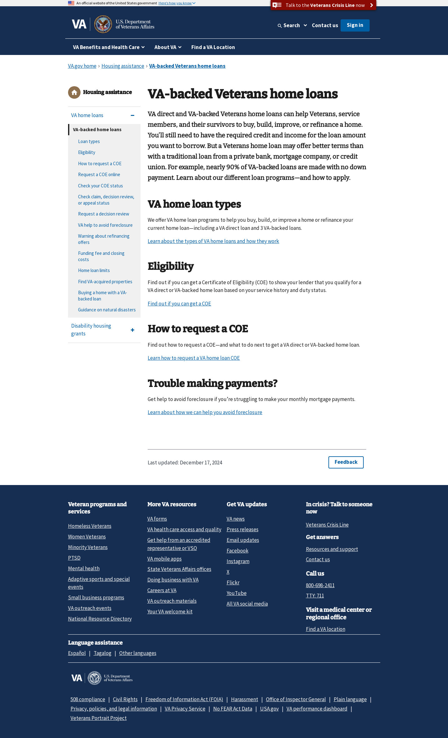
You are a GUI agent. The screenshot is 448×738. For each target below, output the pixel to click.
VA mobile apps (164, 558)
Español (77, 653)
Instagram (238, 561)
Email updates (243, 540)
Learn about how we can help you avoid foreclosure (205, 412)
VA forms (157, 518)
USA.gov (269, 708)
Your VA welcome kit (170, 611)
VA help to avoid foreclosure (105, 225)
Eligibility (86, 152)
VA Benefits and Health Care (106, 47)
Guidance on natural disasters (107, 310)
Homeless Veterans (89, 526)
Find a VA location (325, 629)
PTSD (74, 557)
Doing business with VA (173, 579)
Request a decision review (103, 214)
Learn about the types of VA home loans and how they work (213, 241)
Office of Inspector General (296, 699)
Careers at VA (161, 590)
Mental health (84, 568)
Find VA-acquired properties (105, 282)
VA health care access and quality (184, 529)
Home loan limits (94, 270)
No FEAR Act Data (232, 708)
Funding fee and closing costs (101, 256)
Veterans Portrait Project (99, 718)
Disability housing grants (91, 329)
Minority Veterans (88, 547)
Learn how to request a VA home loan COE (194, 357)
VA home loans (87, 115)
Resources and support (332, 549)
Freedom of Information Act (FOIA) (184, 699)
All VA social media (247, 603)
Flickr (233, 582)
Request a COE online (99, 174)
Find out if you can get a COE (179, 303)
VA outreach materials (172, 600)
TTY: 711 (315, 595)
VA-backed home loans (97, 129)
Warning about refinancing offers (104, 239)
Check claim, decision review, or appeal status (106, 200)
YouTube (237, 593)
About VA (165, 47)
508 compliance (88, 699)
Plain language (350, 699)
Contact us (325, 25)
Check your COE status (100, 186)
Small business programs (96, 597)
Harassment (244, 699)
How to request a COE (99, 163)
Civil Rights (125, 699)
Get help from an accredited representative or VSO (178, 544)
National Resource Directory (100, 618)
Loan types (89, 141)
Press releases (242, 529)
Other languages (137, 653)
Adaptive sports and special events (99, 583)
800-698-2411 (320, 585)
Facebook (238, 550)
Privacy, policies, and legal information (114, 708)
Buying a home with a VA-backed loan (102, 296)
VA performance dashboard (317, 708)
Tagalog (102, 653)
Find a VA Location (213, 47)
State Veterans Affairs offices (179, 569)
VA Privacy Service (185, 708)
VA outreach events (89, 608)
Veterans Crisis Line (327, 524)
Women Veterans (87, 536)
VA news (236, 518)
